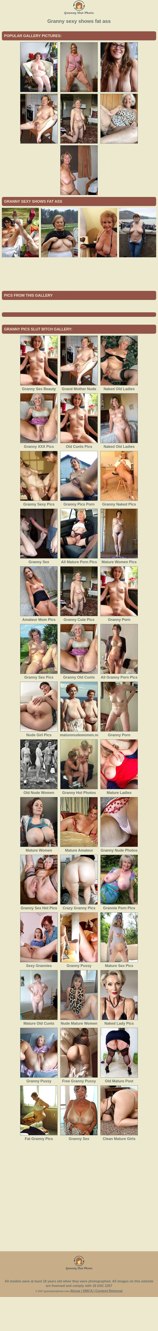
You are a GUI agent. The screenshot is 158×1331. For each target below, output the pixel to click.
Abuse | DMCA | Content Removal (96, 1325)
